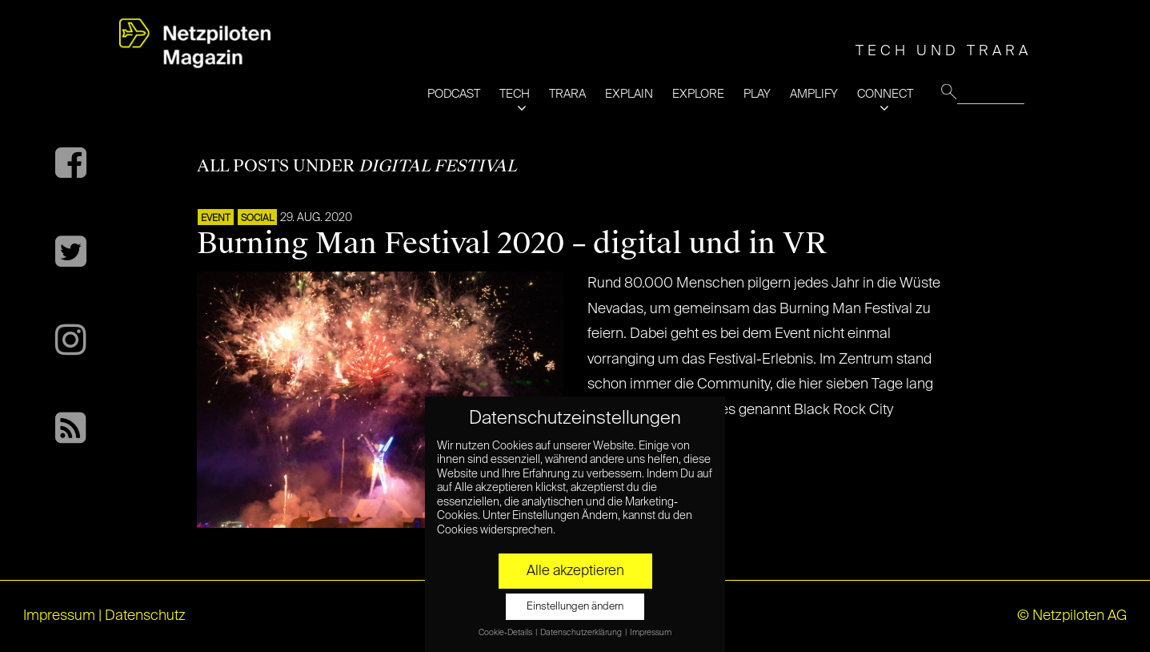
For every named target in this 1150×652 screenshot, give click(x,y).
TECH (514, 94)
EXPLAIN (629, 94)
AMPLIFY (814, 94)
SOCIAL (257, 218)
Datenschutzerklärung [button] (581, 633)
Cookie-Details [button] (506, 633)
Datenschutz (145, 616)
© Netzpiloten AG (1072, 616)
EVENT (215, 218)
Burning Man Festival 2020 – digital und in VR (511, 243)
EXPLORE (698, 94)
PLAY (757, 94)
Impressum (59, 616)
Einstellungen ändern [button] (575, 607)
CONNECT (885, 94)
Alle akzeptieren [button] (575, 571)
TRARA (567, 94)
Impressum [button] (650, 633)
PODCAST (453, 94)
